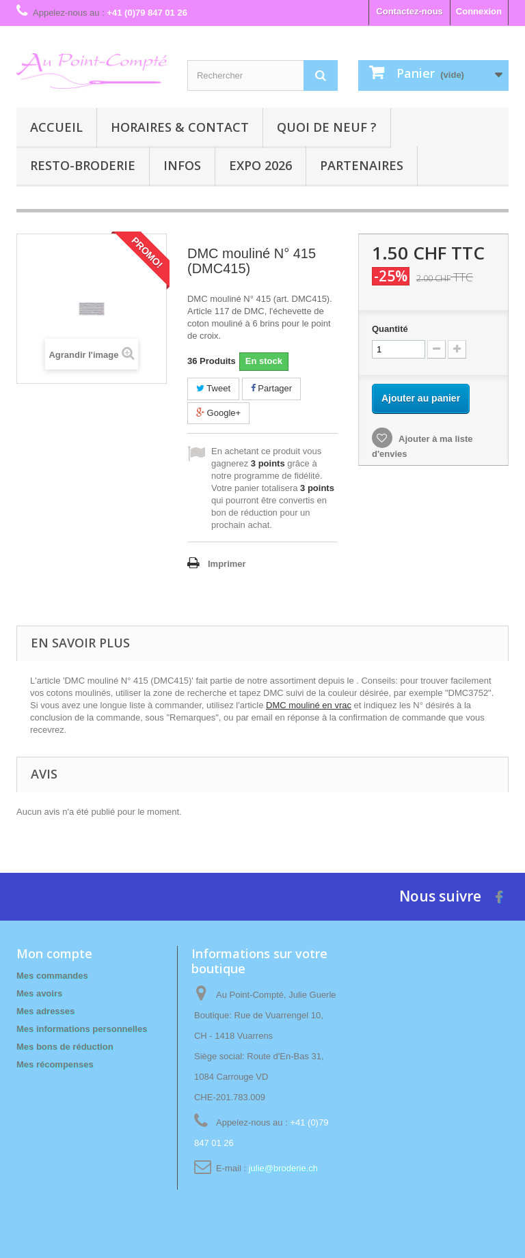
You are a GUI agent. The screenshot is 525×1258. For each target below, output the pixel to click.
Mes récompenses (55, 1064)
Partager (271, 388)
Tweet (213, 388)
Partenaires (361, 165)
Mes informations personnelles (81, 1029)
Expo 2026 (260, 165)
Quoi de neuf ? (327, 127)
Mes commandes (52, 975)
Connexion (479, 11)
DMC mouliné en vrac (308, 705)
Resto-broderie (82, 165)
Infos (182, 165)
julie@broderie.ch (283, 1168)
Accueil (56, 127)
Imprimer (227, 564)
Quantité (390, 329)
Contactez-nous (409, 11)
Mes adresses (45, 1011)
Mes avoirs (39, 993)
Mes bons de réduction (64, 1047)
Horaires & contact (180, 127)
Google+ (218, 413)
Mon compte (54, 953)
